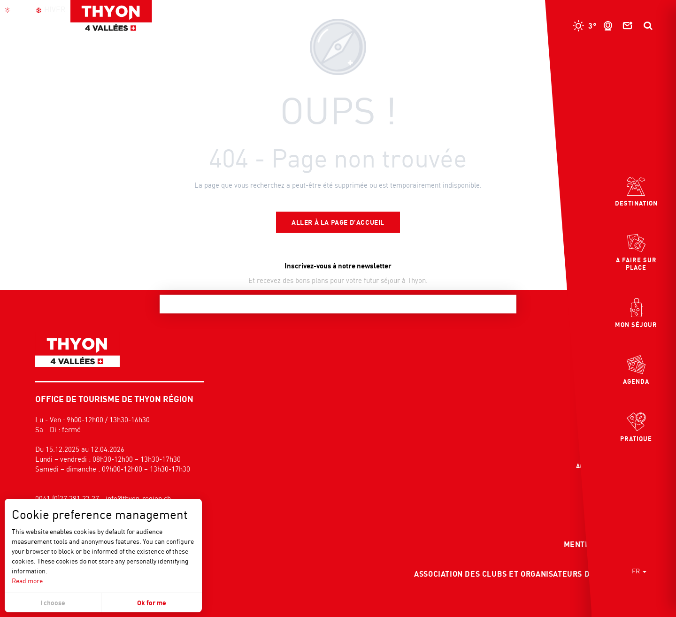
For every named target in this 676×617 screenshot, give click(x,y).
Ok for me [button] (151, 603)
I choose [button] (52, 603)
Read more (27, 581)
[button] (647, 25)
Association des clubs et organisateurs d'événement (526, 574)
